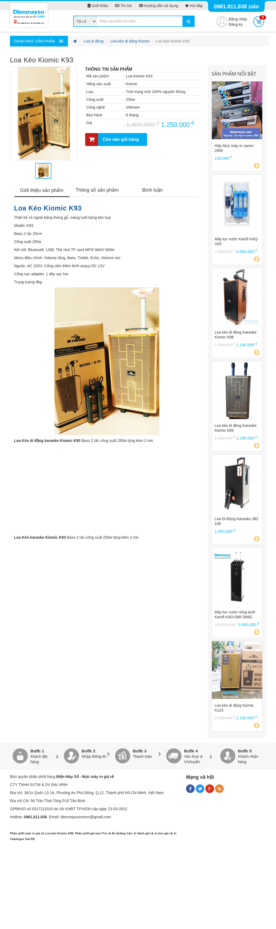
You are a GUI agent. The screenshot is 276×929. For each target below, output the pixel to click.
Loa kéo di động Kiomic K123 (234, 707)
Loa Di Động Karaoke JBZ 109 (236, 521)
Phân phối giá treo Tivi (91, 833)
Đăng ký (235, 24)
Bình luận (152, 190)
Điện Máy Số (67, 776)
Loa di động (94, 41)
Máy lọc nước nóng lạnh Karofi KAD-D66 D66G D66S (235, 614)
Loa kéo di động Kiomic (130, 41)
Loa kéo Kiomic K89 (59, 833)
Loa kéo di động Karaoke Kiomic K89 (236, 428)
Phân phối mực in (22, 833)
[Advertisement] (138, 890)
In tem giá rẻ (163, 833)
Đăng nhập (238, 19)
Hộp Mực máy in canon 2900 (234, 148)
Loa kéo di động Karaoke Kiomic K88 (236, 334)
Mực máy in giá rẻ (98, 776)
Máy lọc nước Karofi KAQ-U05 (237, 241)
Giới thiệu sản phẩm (41, 190)
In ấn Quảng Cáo (120, 833)
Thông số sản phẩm (97, 190)
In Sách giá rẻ (143, 833)
